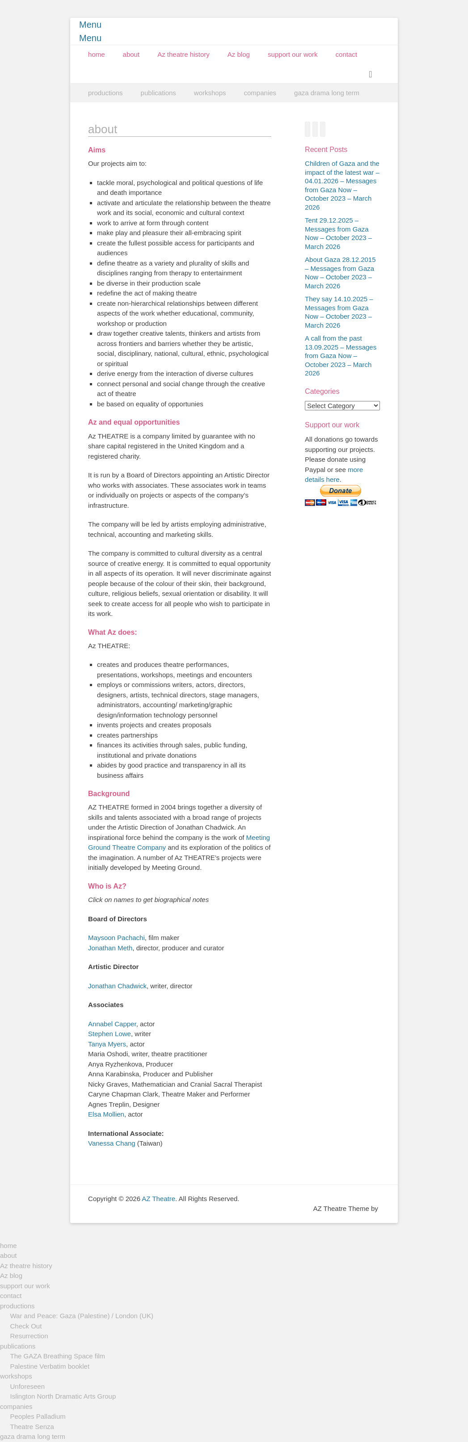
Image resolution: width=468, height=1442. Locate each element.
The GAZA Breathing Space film (57, 1356)
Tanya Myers (107, 1044)
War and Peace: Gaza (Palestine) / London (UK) (81, 1316)
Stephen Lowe (109, 1033)
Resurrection (29, 1336)
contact (346, 54)
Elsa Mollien (106, 1114)
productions (105, 93)
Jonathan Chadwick (117, 986)
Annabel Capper (112, 1024)
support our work (293, 54)
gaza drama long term (326, 93)
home (96, 54)
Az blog (239, 54)
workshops (210, 93)
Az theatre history (183, 54)
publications (158, 93)
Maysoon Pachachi (116, 937)
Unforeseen (27, 1386)
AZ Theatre (158, 1198)
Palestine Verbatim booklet (50, 1366)
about (131, 54)
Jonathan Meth (110, 948)
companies (260, 93)
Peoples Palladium (38, 1416)
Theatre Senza (32, 1426)
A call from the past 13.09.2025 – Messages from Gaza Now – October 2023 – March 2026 (340, 355)
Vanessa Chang (111, 1143)
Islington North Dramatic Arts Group (63, 1396)
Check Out (26, 1326)
